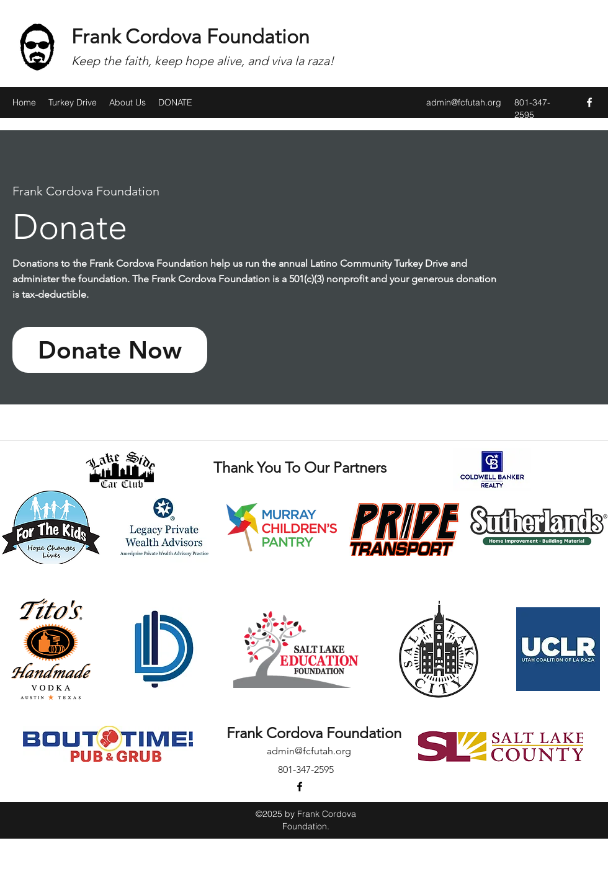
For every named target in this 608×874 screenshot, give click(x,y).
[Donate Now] (109, 350)
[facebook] (589, 102)
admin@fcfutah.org (463, 102)
